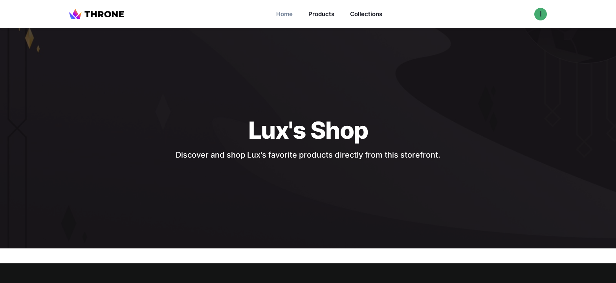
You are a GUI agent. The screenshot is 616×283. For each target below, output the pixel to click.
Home (284, 14)
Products (321, 14)
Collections (366, 14)
